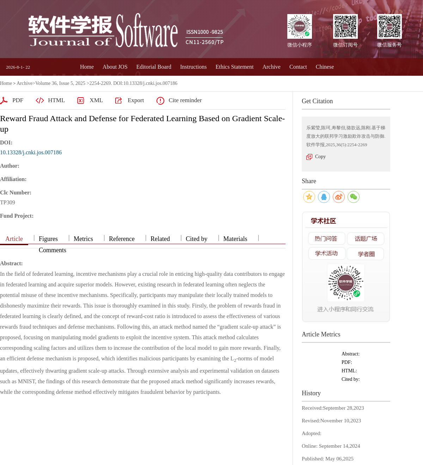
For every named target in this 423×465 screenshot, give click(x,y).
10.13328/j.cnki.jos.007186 (31, 152)
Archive (271, 67)
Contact (298, 67)
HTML (56, 100)
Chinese (325, 67)
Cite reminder (185, 100)
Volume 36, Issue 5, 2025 (60, 83)
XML (96, 100)
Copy (320, 156)
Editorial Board (153, 67)
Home (87, 67)
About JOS (115, 67)
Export (136, 100)
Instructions (193, 67)
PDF (17, 100)
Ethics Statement (234, 67)
